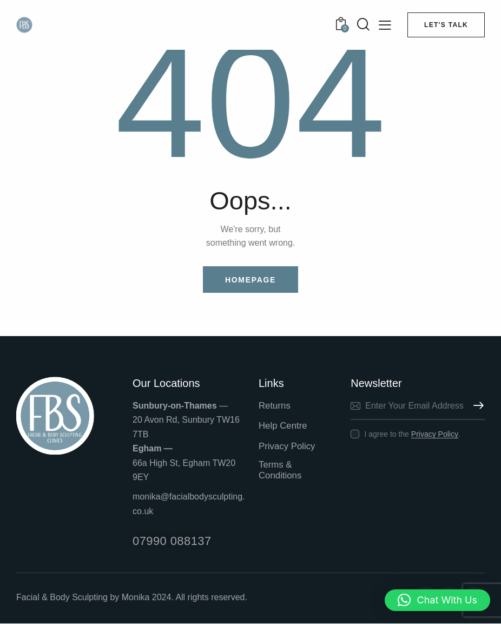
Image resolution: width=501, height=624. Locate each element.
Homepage (250, 279)
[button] (437, 600)
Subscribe (477, 406)
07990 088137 (172, 541)
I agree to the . (412, 434)
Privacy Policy (434, 434)
